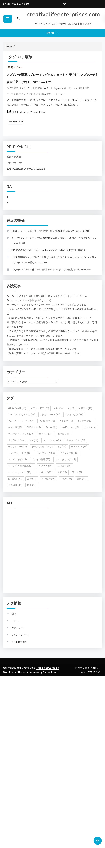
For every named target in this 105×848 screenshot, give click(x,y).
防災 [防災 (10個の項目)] (31, 485)
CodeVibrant (50, 672)
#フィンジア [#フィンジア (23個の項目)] (74, 414)
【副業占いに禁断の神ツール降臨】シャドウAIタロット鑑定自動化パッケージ (51, 269)
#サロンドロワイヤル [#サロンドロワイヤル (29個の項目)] (21, 414)
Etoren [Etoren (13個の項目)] (51, 427)
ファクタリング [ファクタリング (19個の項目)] (65, 459)
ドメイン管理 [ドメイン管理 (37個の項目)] (41, 459)
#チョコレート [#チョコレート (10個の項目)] (50, 414)
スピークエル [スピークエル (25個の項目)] (52, 440)
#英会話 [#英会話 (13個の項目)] (66, 421)
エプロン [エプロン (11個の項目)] (64, 434)
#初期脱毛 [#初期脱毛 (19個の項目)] (47, 421)
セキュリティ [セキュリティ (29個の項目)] (76, 440)
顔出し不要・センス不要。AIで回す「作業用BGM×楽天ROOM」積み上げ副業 (50, 231)
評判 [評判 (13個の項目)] (81, 478)
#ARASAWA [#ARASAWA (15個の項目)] (17, 408)
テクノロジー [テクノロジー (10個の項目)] (17, 446)
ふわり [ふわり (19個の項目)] (90, 427)
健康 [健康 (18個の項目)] (62, 472)
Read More (14, 121)
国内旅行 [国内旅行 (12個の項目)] (15, 478)
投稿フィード (18, 627)
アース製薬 (12, 94)
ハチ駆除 (40, 94)
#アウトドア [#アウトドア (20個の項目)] (40, 408)
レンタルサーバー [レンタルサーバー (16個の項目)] (19, 472)
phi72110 (37, 88)
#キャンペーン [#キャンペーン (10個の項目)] (64, 408)
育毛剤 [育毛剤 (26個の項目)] (66, 478)
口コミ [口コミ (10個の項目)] (77, 472)
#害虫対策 (83, 88)
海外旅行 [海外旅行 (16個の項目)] (48, 478)
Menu (52, 33)
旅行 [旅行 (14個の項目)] (31, 478)
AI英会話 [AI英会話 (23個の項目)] (15, 427)
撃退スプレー (15, 67)
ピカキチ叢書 (14, 156)
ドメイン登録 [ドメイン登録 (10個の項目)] (69, 453)
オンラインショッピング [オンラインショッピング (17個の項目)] (23, 440)
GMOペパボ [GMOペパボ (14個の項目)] (70, 427)
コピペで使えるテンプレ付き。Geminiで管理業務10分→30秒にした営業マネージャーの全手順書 (54, 240)
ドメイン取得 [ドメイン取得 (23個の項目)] (45, 453)
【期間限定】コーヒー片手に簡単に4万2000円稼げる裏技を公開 (42, 348)
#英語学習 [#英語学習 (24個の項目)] (85, 421)
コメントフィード (20, 634)
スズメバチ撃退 (27, 94)
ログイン (16, 620)
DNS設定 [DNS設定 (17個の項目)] (34, 427)
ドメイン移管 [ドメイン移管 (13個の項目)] (17, 459)
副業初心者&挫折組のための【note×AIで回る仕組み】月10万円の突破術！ (49, 250)
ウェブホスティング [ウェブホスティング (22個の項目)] (21, 434)
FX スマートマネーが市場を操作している (29, 300)
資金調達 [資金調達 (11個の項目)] (15, 485)
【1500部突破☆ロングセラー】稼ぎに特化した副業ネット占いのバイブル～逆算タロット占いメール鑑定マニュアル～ (53, 260)
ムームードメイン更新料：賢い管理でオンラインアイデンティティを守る (47, 295)
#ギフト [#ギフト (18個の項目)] (85, 408)
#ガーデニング (69, 88)
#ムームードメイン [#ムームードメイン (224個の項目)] (21, 421)
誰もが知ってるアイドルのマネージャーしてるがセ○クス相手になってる (46, 304)
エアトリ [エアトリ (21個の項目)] (45, 434)
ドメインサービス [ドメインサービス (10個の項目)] (19, 453)
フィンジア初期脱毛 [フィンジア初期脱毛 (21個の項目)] (21, 465)
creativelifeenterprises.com (63, 14)
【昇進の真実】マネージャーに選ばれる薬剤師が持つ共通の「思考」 (44, 353)
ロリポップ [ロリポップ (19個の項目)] (44, 472)
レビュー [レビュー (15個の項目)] (64, 465)
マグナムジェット (55, 94)
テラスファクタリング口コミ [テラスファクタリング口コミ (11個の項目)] (49, 446)
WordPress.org (19, 641)
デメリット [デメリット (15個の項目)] (79, 446)
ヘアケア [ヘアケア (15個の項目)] (45, 465)
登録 (13, 613)
